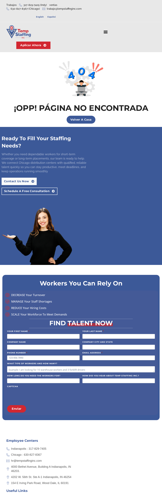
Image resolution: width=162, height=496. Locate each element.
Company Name (16, 263)
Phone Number (17, 274)
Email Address (92, 274)
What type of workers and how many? (32, 285)
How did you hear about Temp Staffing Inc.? (110, 297)
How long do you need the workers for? (33, 297)
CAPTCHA (12, 308)
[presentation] (31, 317)
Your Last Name (93, 252)
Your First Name (18, 252)
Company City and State (97, 263)
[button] (105, 23)
